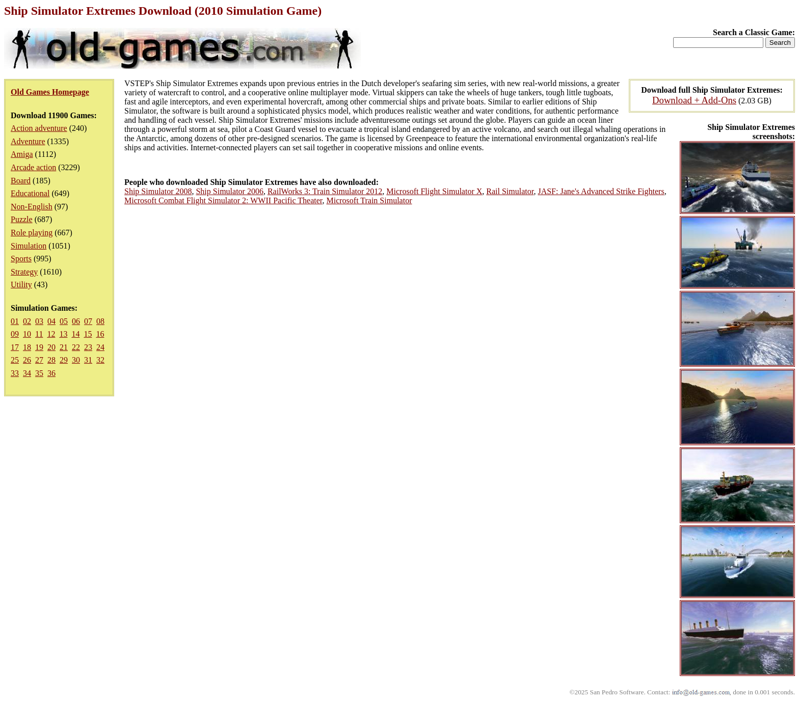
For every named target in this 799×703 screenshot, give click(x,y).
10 (27, 334)
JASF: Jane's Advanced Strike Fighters (601, 191)
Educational (30, 193)
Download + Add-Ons (694, 100)
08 (100, 321)
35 (39, 373)
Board (21, 180)
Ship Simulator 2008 (158, 191)
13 (63, 334)
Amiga (22, 154)
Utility (21, 284)
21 (64, 347)
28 (51, 360)
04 (51, 321)
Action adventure (39, 128)
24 (100, 347)
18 (27, 347)
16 (100, 334)
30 (76, 360)
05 (64, 321)
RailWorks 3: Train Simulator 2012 (325, 191)
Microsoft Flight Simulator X (434, 191)
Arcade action (33, 167)
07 (88, 321)
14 (75, 334)
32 (100, 360)
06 (76, 321)
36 (51, 373)
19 (39, 347)
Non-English (31, 206)
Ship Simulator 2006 (229, 191)
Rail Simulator (510, 191)
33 (15, 373)
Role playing (31, 232)
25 (15, 360)
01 (15, 321)
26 (27, 360)
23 (88, 347)
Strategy (24, 271)
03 (39, 321)
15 (88, 334)
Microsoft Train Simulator (369, 200)
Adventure (28, 141)
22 (76, 347)
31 (88, 360)
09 (15, 334)
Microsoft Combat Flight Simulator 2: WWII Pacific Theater (223, 200)
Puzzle (22, 219)
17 (15, 347)
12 (51, 334)
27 (39, 360)
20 (51, 347)
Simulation (28, 245)
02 (27, 321)
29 (64, 360)
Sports (21, 258)
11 (39, 334)
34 (27, 373)
